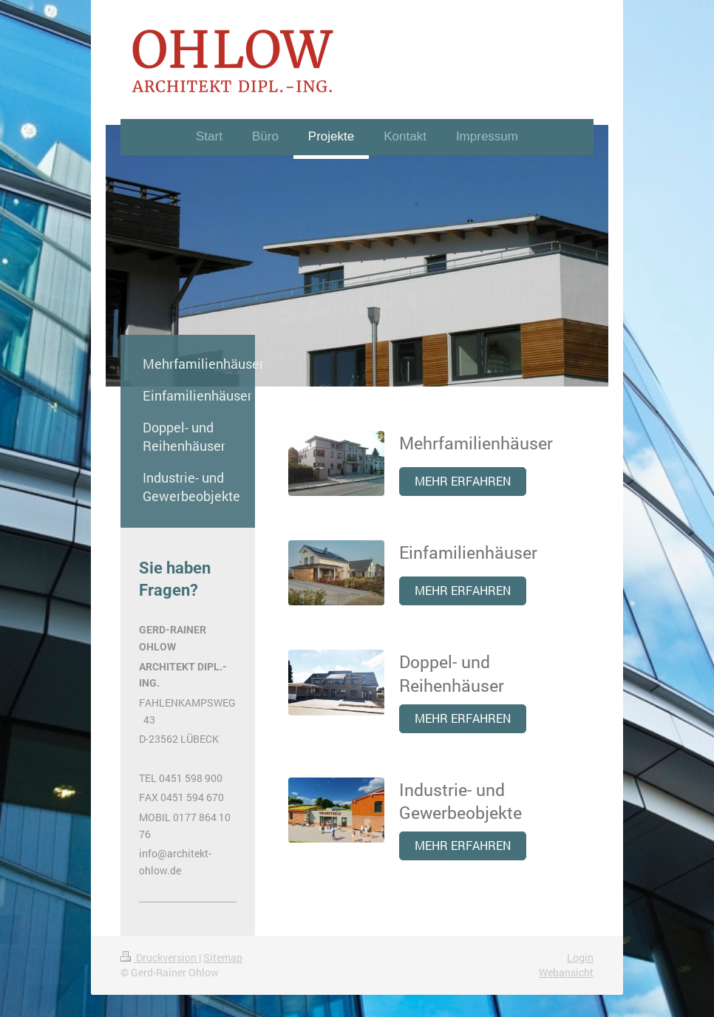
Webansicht (566, 972)
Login (580, 957)
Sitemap (222, 957)
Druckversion (159, 957)
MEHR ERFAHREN (463, 481)
